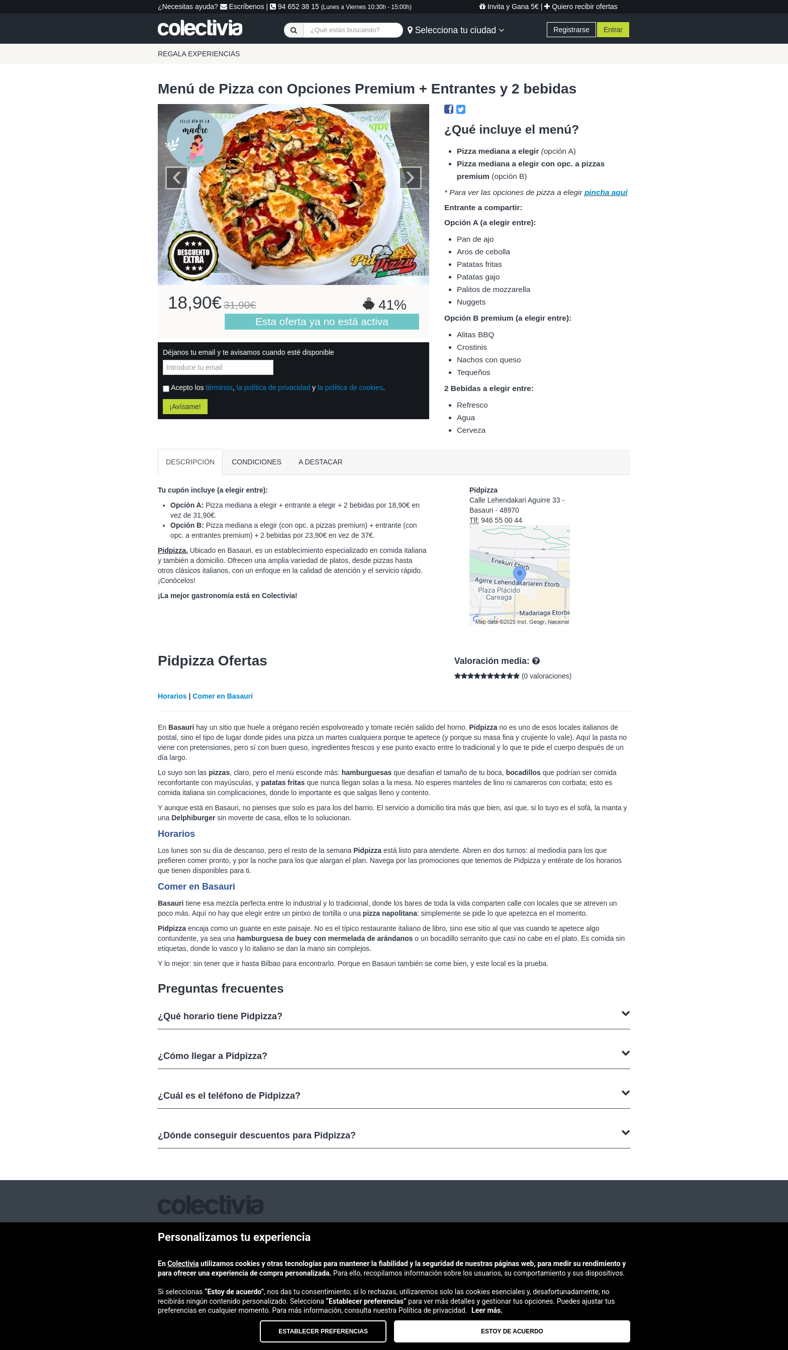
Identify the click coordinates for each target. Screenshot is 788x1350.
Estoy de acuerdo (512, 1331)
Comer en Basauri (222, 696)
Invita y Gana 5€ (509, 7)
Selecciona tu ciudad (456, 30)
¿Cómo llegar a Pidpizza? (394, 1054)
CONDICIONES (256, 462)
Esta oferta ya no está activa (321, 321)
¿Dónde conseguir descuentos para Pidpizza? (394, 1134)
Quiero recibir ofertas (581, 7)
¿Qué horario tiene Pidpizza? (394, 1015)
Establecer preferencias (323, 1331)
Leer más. (487, 1310)
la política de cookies (350, 387)
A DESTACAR (321, 462)
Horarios (172, 696)
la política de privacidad (273, 387)
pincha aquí (606, 192)
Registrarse (571, 30)
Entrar (613, 30)
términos (219, 387)
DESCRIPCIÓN (190, 462)
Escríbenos (242, 7)
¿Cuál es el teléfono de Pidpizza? (394, 1094)
